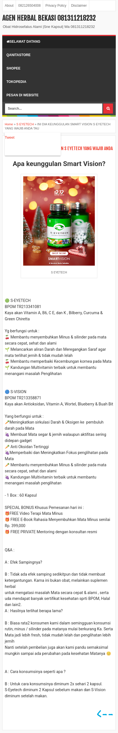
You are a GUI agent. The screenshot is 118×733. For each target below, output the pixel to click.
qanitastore (18, 55)
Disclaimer (79, 6)
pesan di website (22, 95)
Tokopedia (16, 82)
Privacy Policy (55, 6)
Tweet (10, 137)
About (9, 6)
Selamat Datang (23, 42)
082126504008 (29, 6)
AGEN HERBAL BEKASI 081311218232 (49, 18)
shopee (13, 68)
